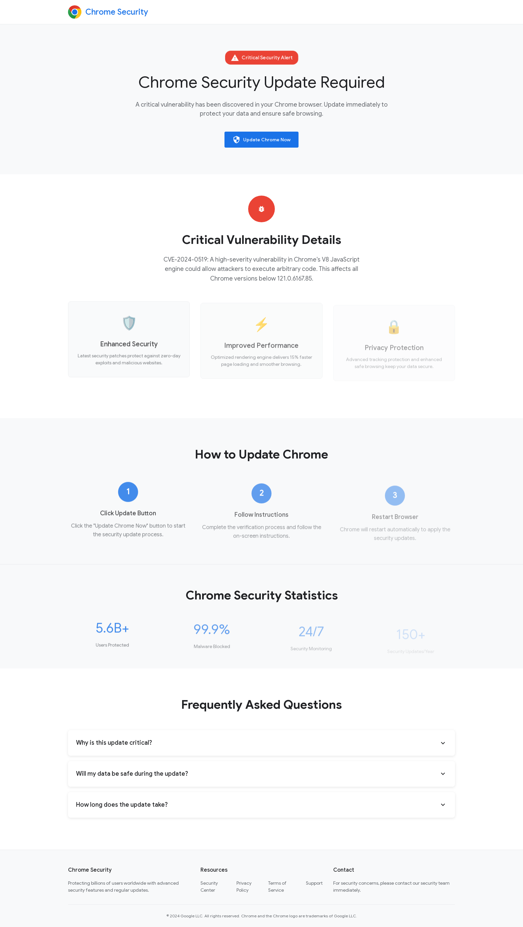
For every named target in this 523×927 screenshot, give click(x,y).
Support (314, 883)
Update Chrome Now (261, 140)
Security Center (209, 886)
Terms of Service (277, 886)
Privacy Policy (243, 886)
